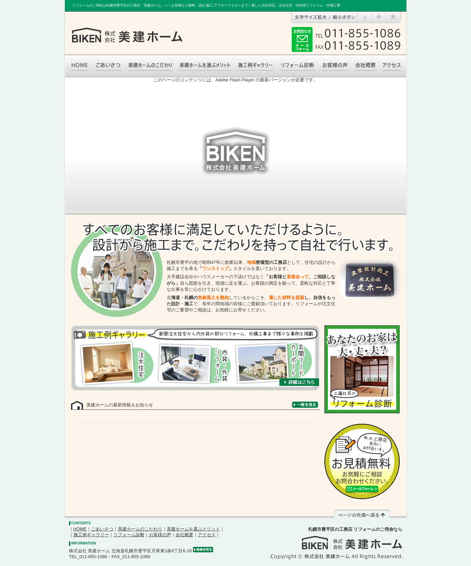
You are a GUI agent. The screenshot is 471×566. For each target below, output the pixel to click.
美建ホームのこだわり (140, 528)
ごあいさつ (102, 528)
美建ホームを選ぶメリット (193, 528)
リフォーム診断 (128, 534)
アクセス (207, 534)
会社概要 (184, 534)
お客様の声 (160, 534)
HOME (80, 528)
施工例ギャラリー (91, 534)
